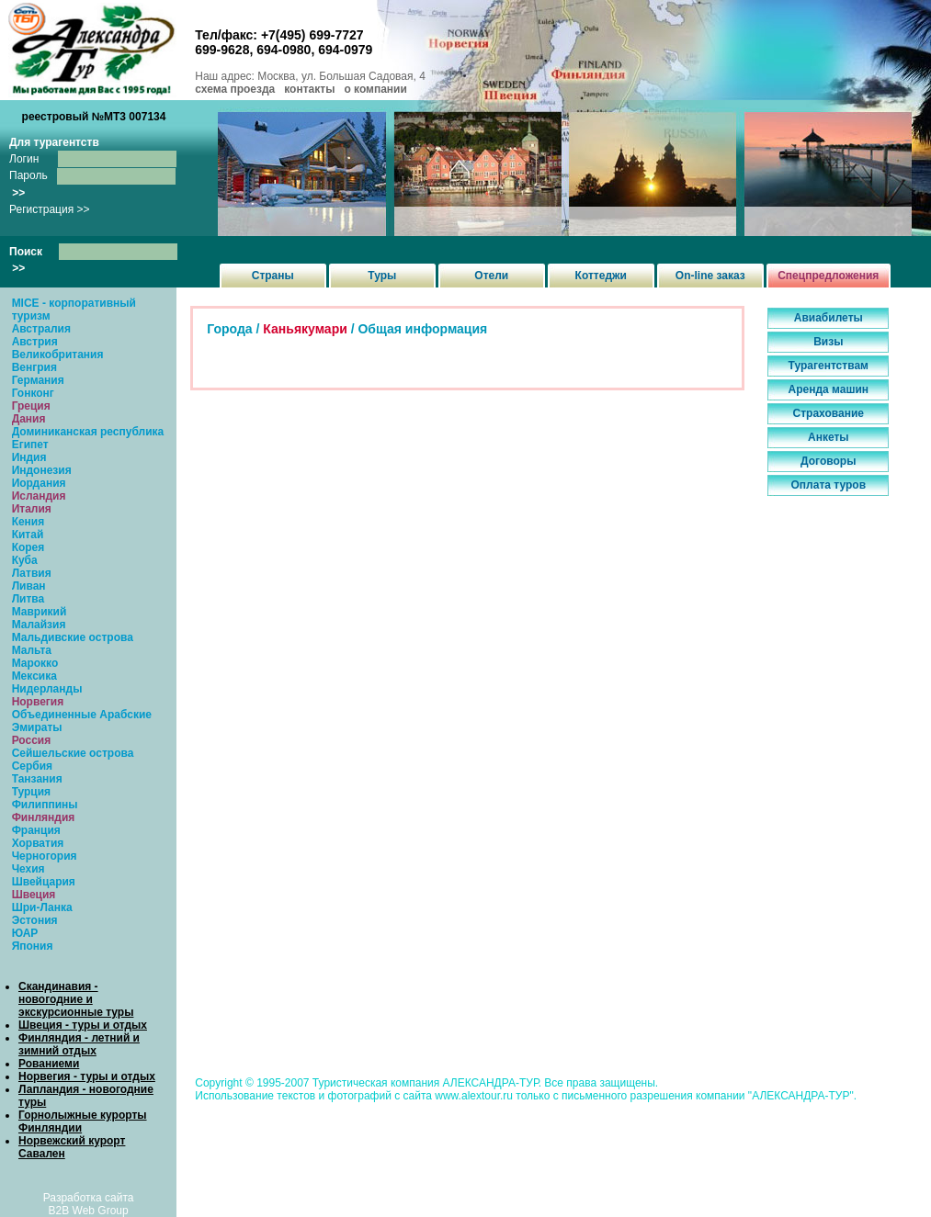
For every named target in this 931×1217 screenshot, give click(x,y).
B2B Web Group (89, 1210)
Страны (273, 275)
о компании (375, 89)
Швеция (34, 894)
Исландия (39, 496)
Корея (28, 547)
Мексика (34, 676)
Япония (32, 946)
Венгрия (34, 367)
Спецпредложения (828, 275)
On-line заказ (710, 275)
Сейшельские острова (73, 753)
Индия (29, 457)
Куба (25, 560)
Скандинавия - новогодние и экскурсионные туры (75, 999)
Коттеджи (601, 275)
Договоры (828, 461)
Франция (36, 830)
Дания (29, 418)
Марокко (35, 663)
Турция (31, 791)
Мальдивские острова (72, 637)
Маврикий (39, 611)
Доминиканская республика (88, 431)
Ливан (29, 586)
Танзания (37, 778)
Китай (28, 534)
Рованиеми (48, 1063)
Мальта (31, 650)
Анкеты (828, 437)
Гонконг (33, 393)
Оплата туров (829, 485)
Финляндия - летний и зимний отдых (79, 1044)
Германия (38, 380)
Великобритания (58, 354)
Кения (28, 521)
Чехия (28, 868)
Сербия (32, 766)
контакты (309, 89)
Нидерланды (47, 688)
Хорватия (38, 843)
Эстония (35, 920)
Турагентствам (829, 365)
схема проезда (235, 89)
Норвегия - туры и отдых (86, 1076)
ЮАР (25, 933)
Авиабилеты (828, 317)
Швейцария (43, 881)
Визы (828, 341)
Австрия (35, 341)
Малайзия (39, 624)
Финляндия (43, 817)
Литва (28, 598)
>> (18, 192)
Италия (31, 508)
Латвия (31, 573)
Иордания (39, 483)
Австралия (41, 328)
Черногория (44, 856)
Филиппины (45, 804)
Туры (382, 275)
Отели (491, 275)
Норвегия (38, 701)
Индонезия (42, 470)
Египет (30, 444)
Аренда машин (828, 389)
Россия (31, 740)
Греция (31, 406)
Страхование (828, 413)
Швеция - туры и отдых (82, 1025)
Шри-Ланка (42, 907)
